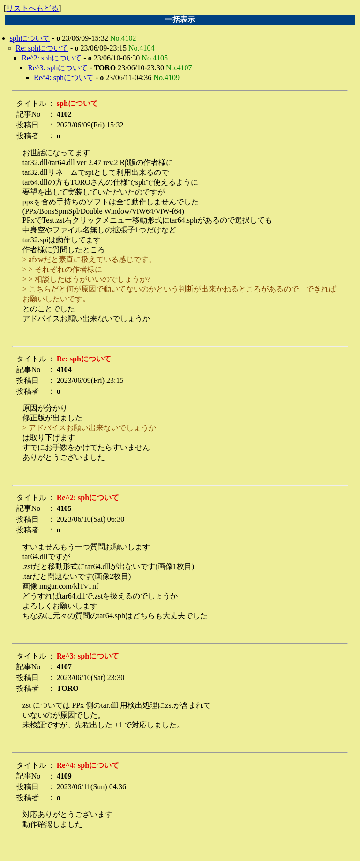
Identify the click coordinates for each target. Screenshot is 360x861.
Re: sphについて (42, 48)
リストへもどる (32, 8)
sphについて (30, 38)
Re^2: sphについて (52, 58)
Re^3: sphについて (58, 68)
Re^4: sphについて (64, 78)
